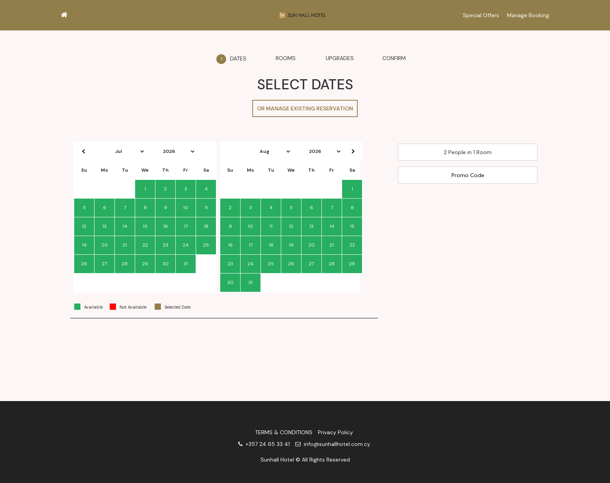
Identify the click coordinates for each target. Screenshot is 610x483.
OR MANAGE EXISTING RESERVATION (305, 108)
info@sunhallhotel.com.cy (332, 443)
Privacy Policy (335, 432)
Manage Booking (528, 15)
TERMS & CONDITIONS (283, 432)
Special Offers (481, 15)
